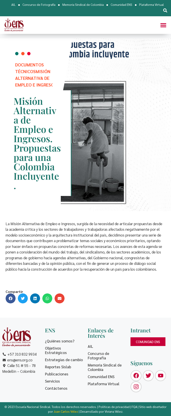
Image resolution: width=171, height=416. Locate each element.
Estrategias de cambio (64, 359)
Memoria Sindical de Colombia (83, 4)
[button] (165, 10)
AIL (13, 4)
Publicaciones (56, 373)
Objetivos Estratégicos (56, 350)
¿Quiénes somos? (59, 340)
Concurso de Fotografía (38, 4)
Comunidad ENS (121, 4)
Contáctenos (56, 388)
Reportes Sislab (58, 366)
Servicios (52, 381)
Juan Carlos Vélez (66, 411)
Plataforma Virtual (151, 4)
